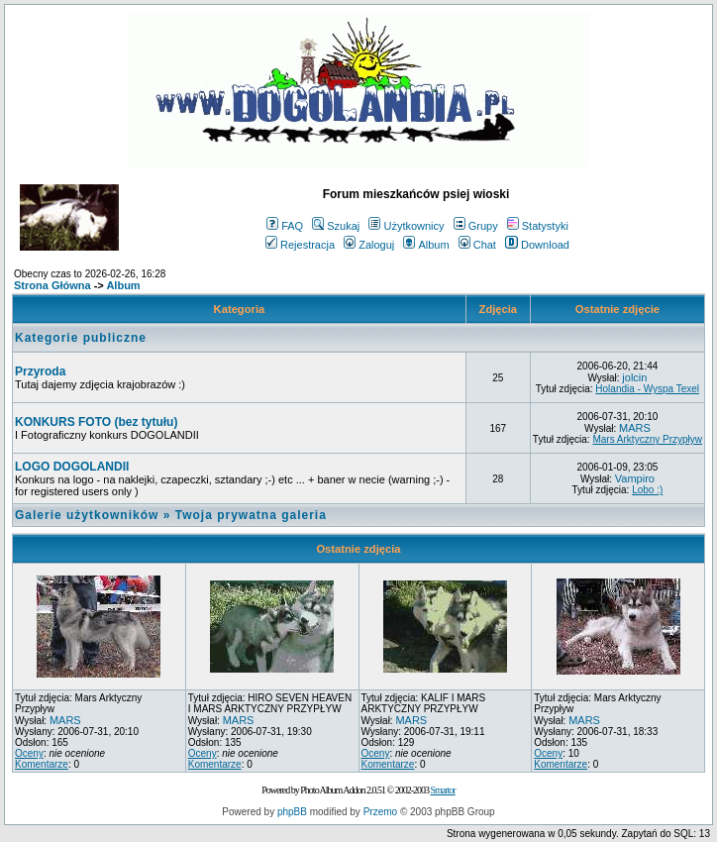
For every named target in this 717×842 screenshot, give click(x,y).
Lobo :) (647, 489)
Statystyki (537, 226)
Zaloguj (369, 245)
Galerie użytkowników (86, 515)
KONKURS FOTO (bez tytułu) (96, 422)
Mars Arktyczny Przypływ (647, 439)
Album (426, 245)
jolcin (634, 377)
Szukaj (335, 226)
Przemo (380, 811)
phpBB (292, 811)
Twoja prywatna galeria (251, 515)
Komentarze (41, 764)
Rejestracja (300, 245)
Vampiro (635, 478)
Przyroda (40, 371)
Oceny (29, 753)
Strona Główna (52, 285)
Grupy (476, 226)
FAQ (284, 226)
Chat (477, 245)
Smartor (442, 790)
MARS (635, 428)
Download (537, 245)
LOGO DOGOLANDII (72, 467)
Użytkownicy (406, 226)
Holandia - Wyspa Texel (647, 388)
